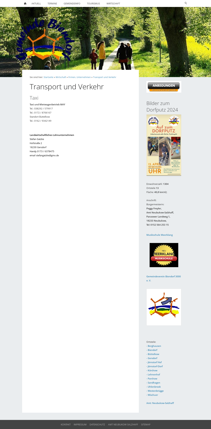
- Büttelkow (152, 354)
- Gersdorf (151, 358)
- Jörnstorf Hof (154, 362)
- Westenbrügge (155, 390)
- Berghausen (153, 345)
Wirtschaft (61, 77)
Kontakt (66, 424)
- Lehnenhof (153, 374)
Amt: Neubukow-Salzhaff (160, 403)
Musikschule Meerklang (159, 234)
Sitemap (145, 424)
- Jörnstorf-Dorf (154, 366)
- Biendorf (151, 349)
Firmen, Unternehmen (79, 77)
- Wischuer (152, 394)
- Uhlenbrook (153, 386)
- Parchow (151, 378)
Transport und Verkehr (104, 77)
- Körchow (151, 370)
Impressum (80, 424)
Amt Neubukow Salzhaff (123, 424)
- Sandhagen (153, 382)
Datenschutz (97, 424)
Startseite (48, 77)
